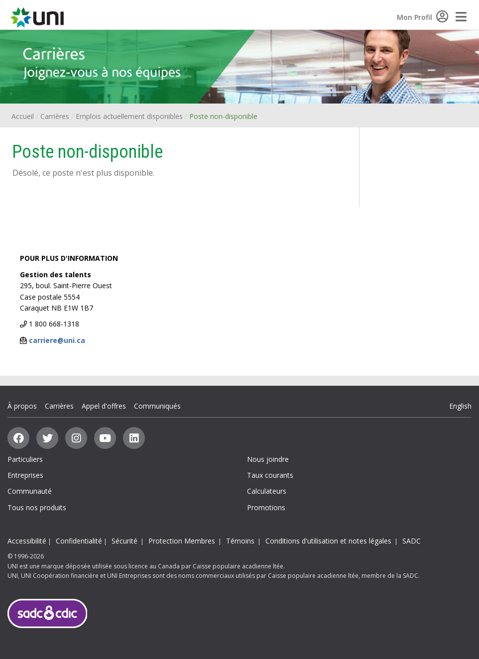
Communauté (29, 491)
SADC (411, 541)
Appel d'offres (104, 406)
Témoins (240, 541)
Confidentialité (79, 541)
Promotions (266, 507)
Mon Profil (422, 17)
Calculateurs (266, 491)
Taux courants (270, 475)
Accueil (22, 116)
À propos (22, 406)
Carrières (54, 116)
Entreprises (25, 475)
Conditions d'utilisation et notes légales (328, 541)
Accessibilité (26, 541)
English (460, 406)
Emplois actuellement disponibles (129, 116)
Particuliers (25, 459)
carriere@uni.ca (57, 340)
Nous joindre (268, 459)
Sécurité (124, 541)
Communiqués (157, 406)
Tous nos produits (36, 507)
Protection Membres (181, 541)
